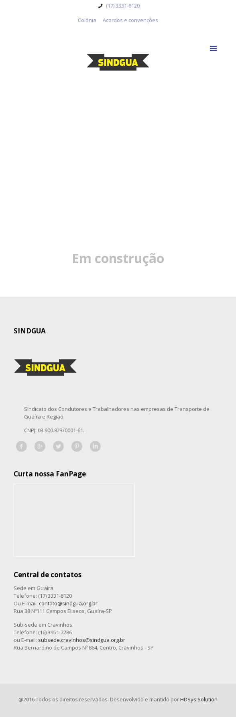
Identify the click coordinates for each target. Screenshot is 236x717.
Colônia (87, 20)
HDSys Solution (199, 699)
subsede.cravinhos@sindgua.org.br (81, 639)
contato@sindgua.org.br (68, 603)
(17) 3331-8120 (122, 5)
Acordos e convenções (130, 20)
